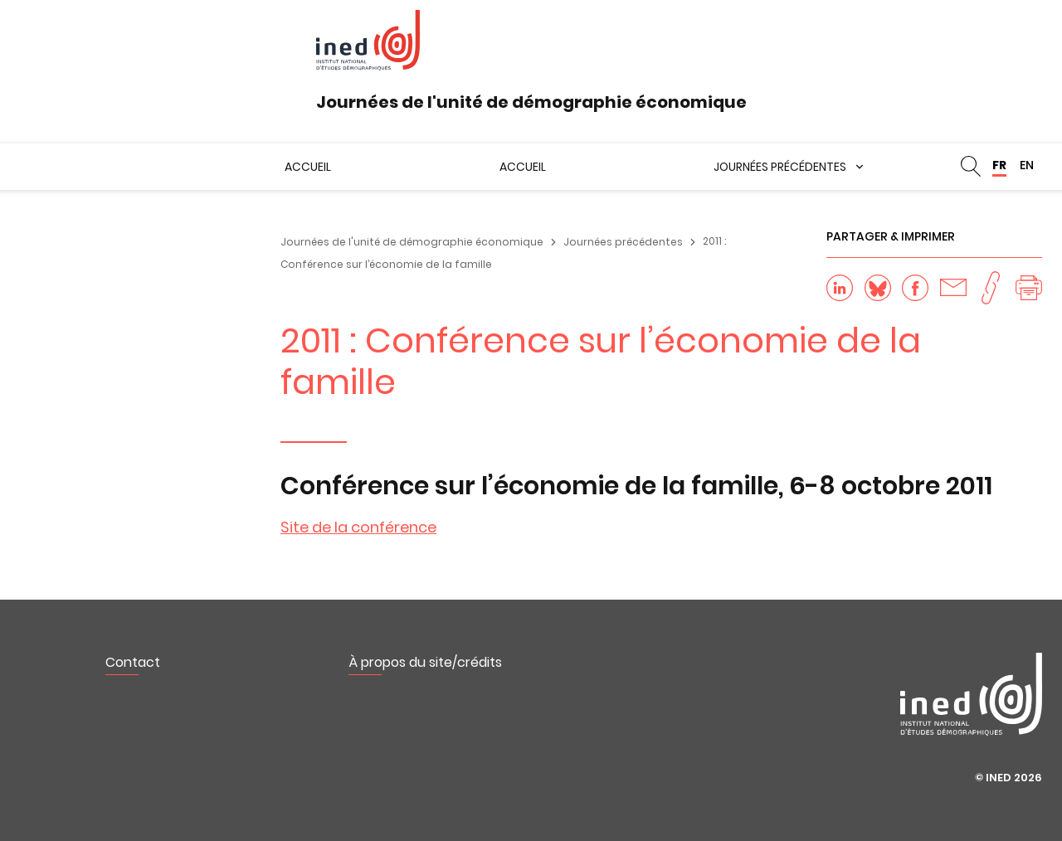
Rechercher (970, 166)
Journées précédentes (780, 166)
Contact (132, 662)
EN (1027, 165)
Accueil (308, 166)
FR (999, 165)
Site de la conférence (358, 527)
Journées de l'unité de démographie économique (411, 242)
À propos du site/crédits (425, 662)
